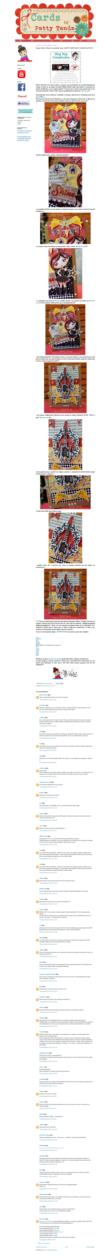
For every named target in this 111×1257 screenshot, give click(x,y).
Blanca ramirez (43, 695)
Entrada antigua (90, 1247)
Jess (40, 925)
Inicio (66, 1247)
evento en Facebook (55, 659)
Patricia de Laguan (44, 1135)
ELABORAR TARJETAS (24, 138)
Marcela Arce (43, 997)
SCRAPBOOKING (26, 40)
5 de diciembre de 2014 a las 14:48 (48, 932)
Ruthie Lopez (43, 888)
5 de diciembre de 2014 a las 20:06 (48, 1001)
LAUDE (58, 632)
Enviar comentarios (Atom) (50, 1250)
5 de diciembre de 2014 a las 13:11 (48, 830)
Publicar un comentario (44, 1243)
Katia (40, 986)
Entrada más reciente (41, 1247)
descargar (56, 1228)
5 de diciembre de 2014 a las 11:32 (48, 787)
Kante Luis (42, 1219)
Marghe (41, 1114)
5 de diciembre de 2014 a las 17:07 (48, 968)
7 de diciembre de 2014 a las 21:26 (48, 1164)
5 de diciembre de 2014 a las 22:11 (48, 1086)
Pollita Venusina (43, 1194)
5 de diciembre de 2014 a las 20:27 (48, 1012)
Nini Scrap (49, 685)
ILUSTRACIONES (66, 40)
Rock (54, 685)
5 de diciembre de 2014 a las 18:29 (48, 981)
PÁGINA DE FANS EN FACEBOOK (41, 40)
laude (40, 1170)
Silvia (40, 756)
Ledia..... (41, 1067)
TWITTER (84, 40)
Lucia (37, 651)
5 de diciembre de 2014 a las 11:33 (48, 797)
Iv (36, 647)
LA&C (40, 97)
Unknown (42, 792)
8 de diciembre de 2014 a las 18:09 (48, 1188)
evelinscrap (42, 768)
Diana (37, 652)
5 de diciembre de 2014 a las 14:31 (48, 893)
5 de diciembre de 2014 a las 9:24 (47, 750)
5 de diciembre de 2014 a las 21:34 (48, 1047)
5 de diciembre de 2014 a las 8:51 (47, 738)
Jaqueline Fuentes (44, 1053)
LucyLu (41, 825)
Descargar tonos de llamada (46, 1221)
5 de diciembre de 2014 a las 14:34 (48, 904)
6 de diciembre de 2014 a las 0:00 (47, 1096)
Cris (40, 743)
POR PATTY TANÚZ (23, 140)
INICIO (18, 40)
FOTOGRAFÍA (56, 40)
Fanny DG (42, 909)
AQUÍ (19, 124)
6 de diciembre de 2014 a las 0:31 (47, 1108)
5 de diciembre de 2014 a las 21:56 (48, 1061)
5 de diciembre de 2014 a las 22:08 (48, 1073)
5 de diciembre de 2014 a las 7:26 (47, 699)
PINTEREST (77, 40)
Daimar (37, 649)
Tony (40, 850)
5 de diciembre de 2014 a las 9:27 (47, 762)
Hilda (37, 655)
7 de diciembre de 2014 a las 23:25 (48, 1176)
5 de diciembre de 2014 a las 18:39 (48, 991)
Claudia (38, 642)
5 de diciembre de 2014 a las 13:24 (48, 844)
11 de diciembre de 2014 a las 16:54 (48, 1213)
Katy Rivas (42, 705)
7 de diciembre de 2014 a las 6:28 (47, 1119)
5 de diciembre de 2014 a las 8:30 (47, 712)
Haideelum (42, 1145)
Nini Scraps (84, 91)
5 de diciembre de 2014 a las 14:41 (48, 919)
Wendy (41, 962)
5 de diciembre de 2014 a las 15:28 (48, 944)
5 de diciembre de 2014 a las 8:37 (47, 726)
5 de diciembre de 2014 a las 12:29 (48, 808)
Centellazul (42, 1079)
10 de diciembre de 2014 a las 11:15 (48, 1201)
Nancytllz (42, 937)
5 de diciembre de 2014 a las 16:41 (48, 956)
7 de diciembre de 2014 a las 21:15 (48, 1150)
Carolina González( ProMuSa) (47, 974)
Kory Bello (42, 1032)
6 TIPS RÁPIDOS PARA (24, 137)
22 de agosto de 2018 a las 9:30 (47, 1239)
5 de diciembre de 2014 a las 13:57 (48, 858)
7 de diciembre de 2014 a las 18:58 (48, 1140)
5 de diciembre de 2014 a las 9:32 (47, 776)
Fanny (37, 641)
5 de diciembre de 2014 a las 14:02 (48, 883)
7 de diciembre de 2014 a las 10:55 (48, 1129)
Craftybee (42, 717)
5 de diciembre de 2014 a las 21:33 (48, 1026)
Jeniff (41, 731)
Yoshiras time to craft (45, 782)
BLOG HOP (44, 685)
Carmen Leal (43, 1182)
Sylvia (41, 1206)
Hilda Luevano (43, 836)
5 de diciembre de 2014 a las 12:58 (48, 820)
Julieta (37, 650)
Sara (37, 640)
